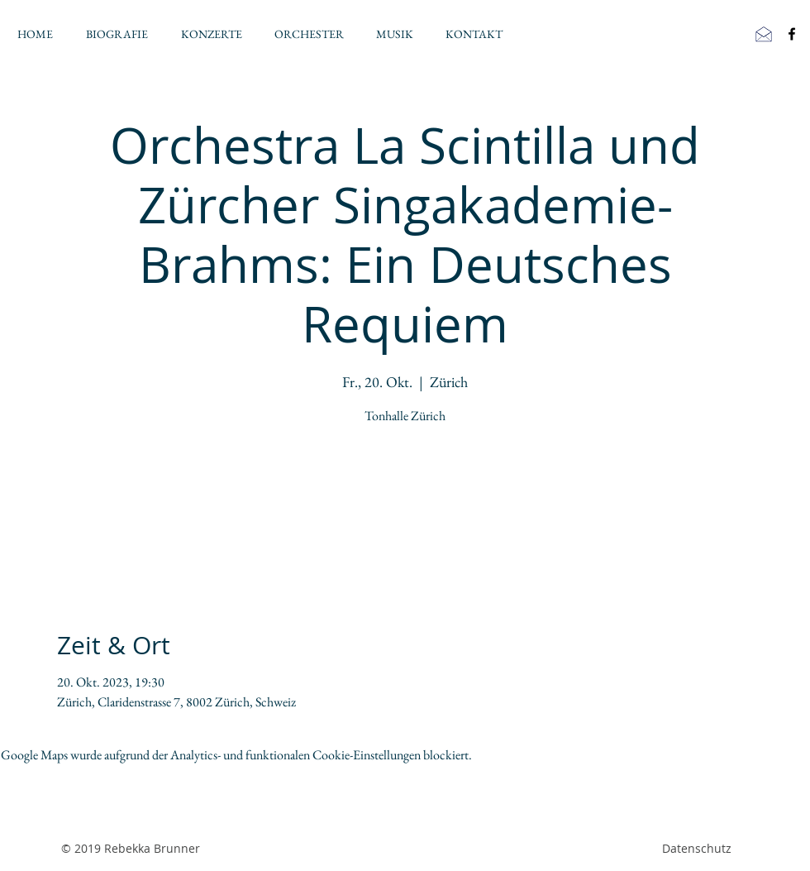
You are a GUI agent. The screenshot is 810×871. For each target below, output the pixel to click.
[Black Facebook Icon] (792, 34)
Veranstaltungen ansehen (405, 507)
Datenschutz (696, 848)
